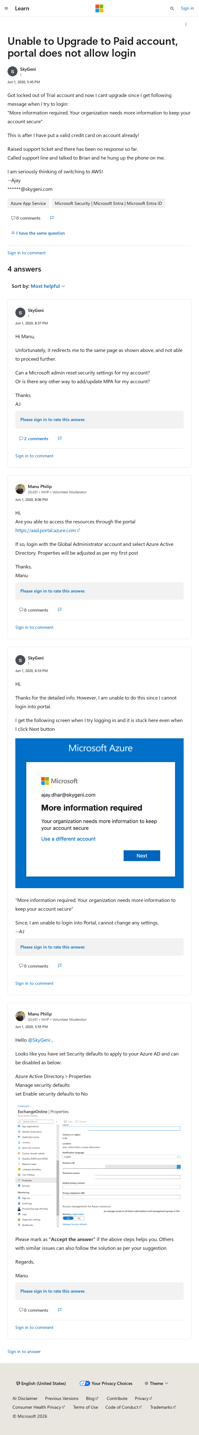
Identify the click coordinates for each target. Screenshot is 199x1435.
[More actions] (186, 24)
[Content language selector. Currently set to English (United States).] (41, 1383)
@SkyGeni (40, 1039)
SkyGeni (28, 69)
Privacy (142, 1398)
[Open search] (172, 8)
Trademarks (161, 1407)
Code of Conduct (121, 1407)
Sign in (187, 8)
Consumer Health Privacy (37, 1407)
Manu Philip (40, 486)
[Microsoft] (99, 8)
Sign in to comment (27, 253)
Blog (90, 1398)
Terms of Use (85, 1407)
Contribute (117, 1398)
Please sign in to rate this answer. (52, 419)
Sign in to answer (24, 1351)
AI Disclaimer (25, 1398)
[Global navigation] (6, 8)
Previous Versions (62, 1398)
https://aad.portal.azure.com (45, 530)
